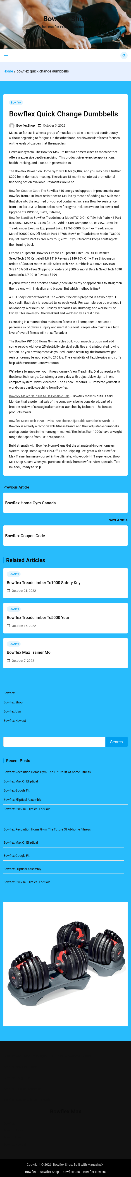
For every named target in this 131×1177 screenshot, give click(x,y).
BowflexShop (25, 125)
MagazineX (95, 1164)
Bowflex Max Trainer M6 (28, 652)
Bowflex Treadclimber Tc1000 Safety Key (44, 582)
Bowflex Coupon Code (24, 191)
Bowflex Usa (12, 711)
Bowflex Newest (14, 720)
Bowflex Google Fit (16, 790)
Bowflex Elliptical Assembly (22, 800)
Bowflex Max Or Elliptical (20, 781)
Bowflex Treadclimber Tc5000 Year (38, 617)
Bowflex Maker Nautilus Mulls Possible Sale (39, 396)
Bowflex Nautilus (21, 217)
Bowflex (16, 102)
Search (116, 741)
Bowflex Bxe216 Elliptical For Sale (26, 809)
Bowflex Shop (65, 18)
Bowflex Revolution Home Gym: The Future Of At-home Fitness (47, 772)
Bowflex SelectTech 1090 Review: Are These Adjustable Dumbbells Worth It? (61, 421)
